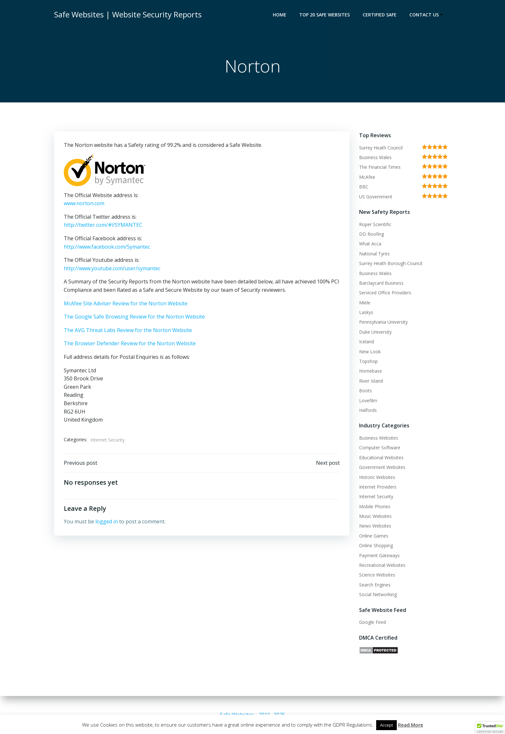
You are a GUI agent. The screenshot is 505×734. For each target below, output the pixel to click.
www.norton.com (84, 203)
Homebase (370, 371)
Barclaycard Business (381, 283)
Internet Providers (377, 487)
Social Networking (378, 594)
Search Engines (375, 585)
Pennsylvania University (383, 322)
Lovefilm (368, 400)
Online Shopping (376, 545)
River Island (371, 381)
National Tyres (374, 254)
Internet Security (108, 440)
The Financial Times (380, 167)
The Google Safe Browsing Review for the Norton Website (134, 316)
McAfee (367, 177)
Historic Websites (377, 477)
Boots (365, 390)
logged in (106, 521)
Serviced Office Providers (385, 293)
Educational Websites (381, 457)
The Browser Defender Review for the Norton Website (130, 343)
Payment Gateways (379, 555)
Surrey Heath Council (381, 148)
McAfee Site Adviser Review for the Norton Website (125, 303)
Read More (410, 724)
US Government (375, 197)
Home (279, 15)
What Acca (370, 244)
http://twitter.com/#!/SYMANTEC (103, 224)
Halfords (368, 410)
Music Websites (375, 516)
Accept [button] (386, 725)
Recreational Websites (382, 565)
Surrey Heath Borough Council (390, 263)
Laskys (366, 312)
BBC (363, 187)
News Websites (375, 526)
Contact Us (426, 15)
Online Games (373, 536)
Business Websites (378, 438)
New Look (370, 351)
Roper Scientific (375, 224)
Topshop (368, 361)
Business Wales (375, 157)
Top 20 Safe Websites (324, 15)
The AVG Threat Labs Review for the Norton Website (128, 330)
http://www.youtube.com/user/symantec (112, 268)
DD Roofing (371, 234)
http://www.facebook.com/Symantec (107, 246)
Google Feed (372, 622)
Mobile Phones (374, 506)
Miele (364, 303)
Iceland (366, 341)
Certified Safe (379, 15)
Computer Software (379, 447)
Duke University (375, 332)
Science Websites (377, 575)
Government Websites (382, 467)
